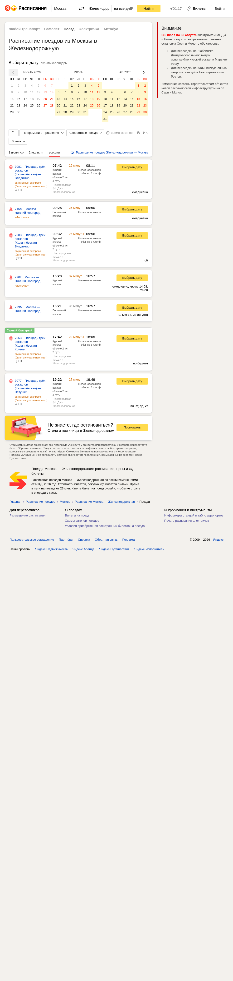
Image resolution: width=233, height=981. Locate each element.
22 (12, 105)
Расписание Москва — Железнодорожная (105, 501)
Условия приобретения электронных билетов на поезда (105, 526)
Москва (65, 501)
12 (38, 92)
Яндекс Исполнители (149, 549)
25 (32, 105)
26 (38, 105)
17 (25, 99)
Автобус (110, 29)
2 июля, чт (36, 152)
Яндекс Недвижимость (51, 549)
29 (12, 112)
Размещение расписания (27, 515)
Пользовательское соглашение (32, 539)
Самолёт (51, 29)
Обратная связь (106, 539)
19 (38, 99)
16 (18, 99)
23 (18, 105)
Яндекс (218, 539)
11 (32, 92)
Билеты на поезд (77, 515)
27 (45, 105)
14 (51, 92)
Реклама (128, 539)
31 (85, 112)
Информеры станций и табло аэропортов (193, 515)
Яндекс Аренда (83, 549)
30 (18, 112)
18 (32, 99)
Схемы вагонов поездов (82, 520)
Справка (84, 539)
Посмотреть (132, 427)
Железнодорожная (89, 169)
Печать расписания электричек (186, 520)
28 (51, 105)
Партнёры (66, 539)
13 (45, 92)
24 (25, 105)
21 (51, 99)
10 (25, 92)
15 (12, 99)
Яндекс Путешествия (114, 549)
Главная (15, 501)
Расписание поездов (40, 501)
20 (45, 99)
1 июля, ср (16, 152)
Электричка (89, 29)
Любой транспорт (24, 29)
